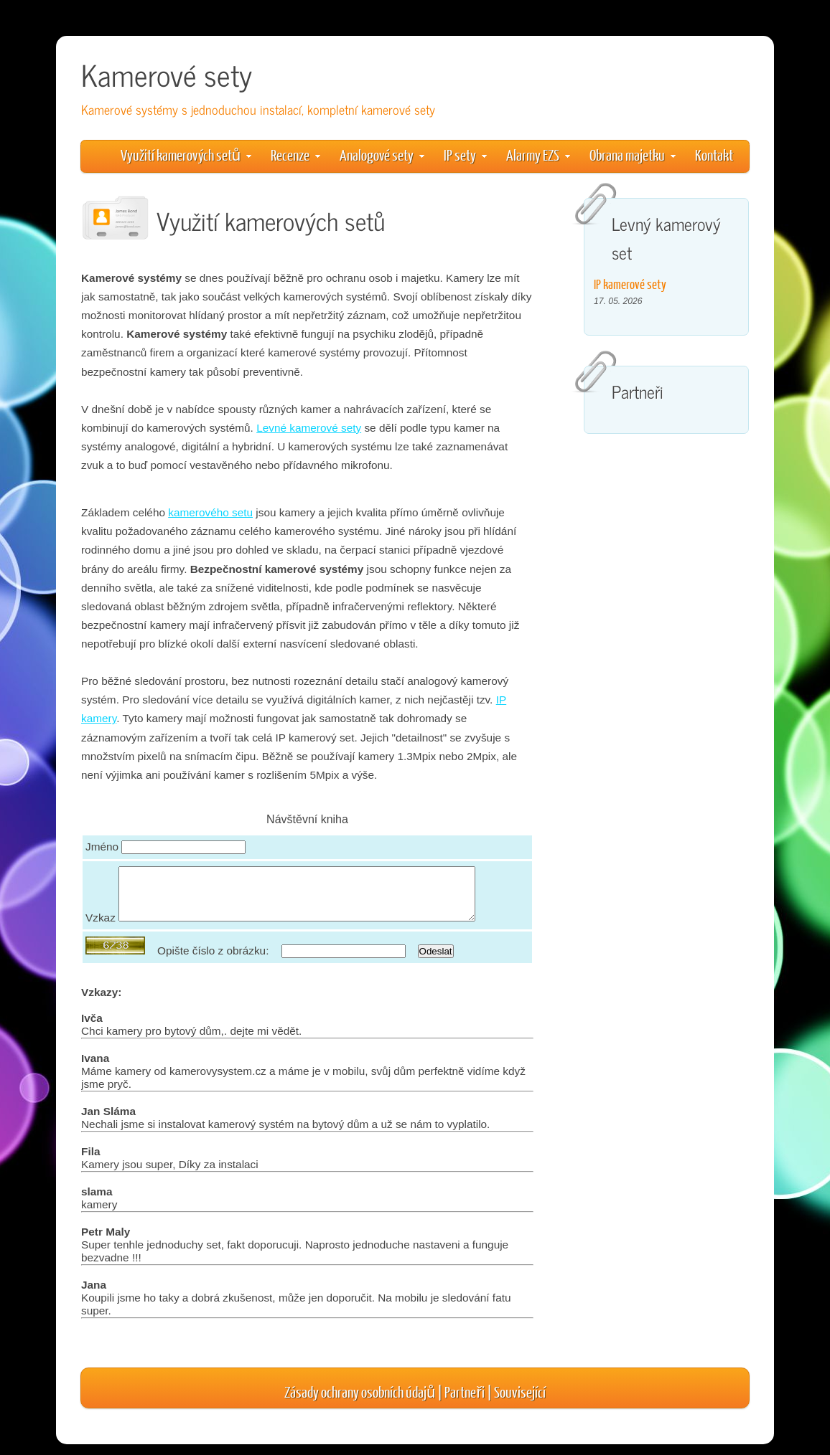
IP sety (465, 154)
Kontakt (714, 154)
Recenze (295, 154)
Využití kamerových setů (186, 154)
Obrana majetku (632, 154)
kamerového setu (210, 512)
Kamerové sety (166, 74)
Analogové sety (382, 154)
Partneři (464, 1402)
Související (520, 1402)
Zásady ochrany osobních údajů (359, 1402)
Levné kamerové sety (308, 428)
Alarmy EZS (538, 154)
